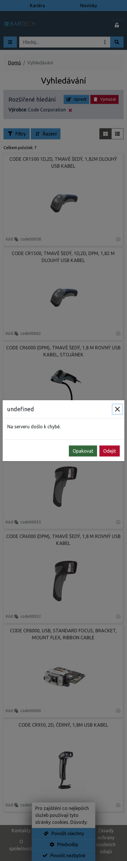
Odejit (109, 451)
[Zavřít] (117, 409)
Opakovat (83, 451)
